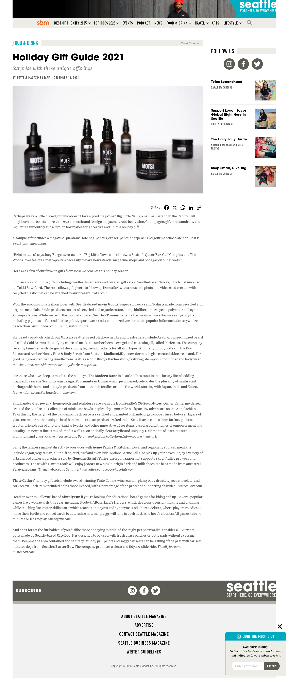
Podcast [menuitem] (143, 23)
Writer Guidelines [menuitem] (144, 652)
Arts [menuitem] (215, 23)
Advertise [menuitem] (144, 625)
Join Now (271, 666)
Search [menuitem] (250, 22)
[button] (89, 23)
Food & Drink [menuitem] (177, 23)
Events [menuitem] (127, 23)
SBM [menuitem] (43, 22)
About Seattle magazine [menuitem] (144, 616)
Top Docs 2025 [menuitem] (104, 23)
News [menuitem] (158, 23)
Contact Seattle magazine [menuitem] (144, 634)
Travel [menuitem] (200, 23)
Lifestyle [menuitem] (230, 23)
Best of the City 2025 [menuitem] (70, 23)
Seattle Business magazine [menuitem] (144, 643)
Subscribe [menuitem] (28, 590)
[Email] (248, 665)
